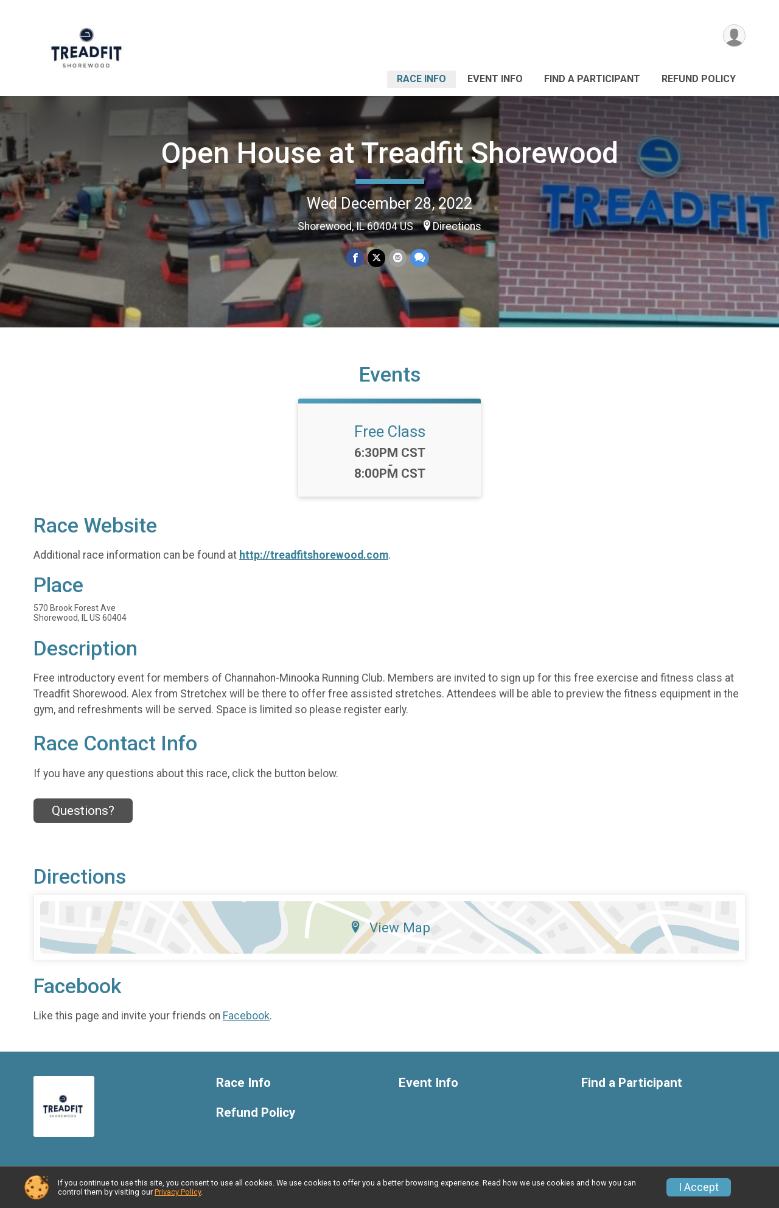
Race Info (421, 79)
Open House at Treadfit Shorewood (389, 153)
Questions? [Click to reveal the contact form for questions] (83, 810)
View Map (389, 927)
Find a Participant (592, 79)
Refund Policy (699, 79)
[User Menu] (734, 35)
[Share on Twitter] (376, 258)
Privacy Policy (178, 1191)
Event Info (495, 79)
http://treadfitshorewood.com (313, 555)
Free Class (389, 431)
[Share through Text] (419, 258)
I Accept (699, 1187)
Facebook (246, 1016)
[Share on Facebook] (355, 258)
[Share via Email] (398, 258)
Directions (457, 226)
